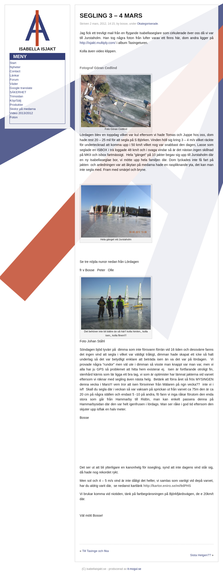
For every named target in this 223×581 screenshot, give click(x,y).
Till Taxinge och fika (95, 551)
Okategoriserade (147, 23)
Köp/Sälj (15, 100)
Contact (15, 71)
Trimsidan (16, 96)
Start (13, 63)
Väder (14, 84)
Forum (14, 79)
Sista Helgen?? (200, 555)
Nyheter (15, 67)
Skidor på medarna (23, 109)
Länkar (14, 75)
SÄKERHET (18, 92)
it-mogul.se (134, 569)
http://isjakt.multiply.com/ (98, 43)
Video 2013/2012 (21, 113)
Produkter (16, 104)
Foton (14, 117)
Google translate (21, 88)
